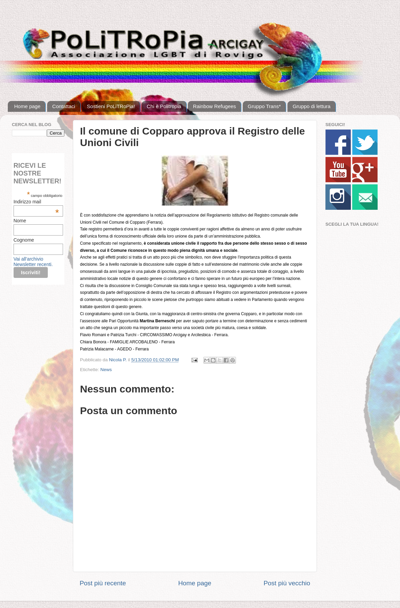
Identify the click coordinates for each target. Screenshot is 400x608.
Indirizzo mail (36, 201)
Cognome (24, 240)
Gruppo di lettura (312, 106)
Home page (27, 106)
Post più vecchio (286, 583)
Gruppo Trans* (264, 106)
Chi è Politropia (164, 106)
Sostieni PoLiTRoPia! (111, 106)
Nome (20, 220)
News (106, 369)
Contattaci (63, 106)
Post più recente (103, 583)
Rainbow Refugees (214, 106)
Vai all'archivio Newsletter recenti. (33, 261)
